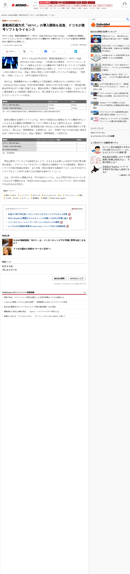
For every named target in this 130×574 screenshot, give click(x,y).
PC (61, 195)
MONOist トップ (76, 278)
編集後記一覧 (125, 175)
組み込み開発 (13, 15)
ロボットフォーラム (98, 133)
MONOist (4, 15)
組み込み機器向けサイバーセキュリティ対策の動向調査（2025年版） (30, 307)
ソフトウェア (24, 195)
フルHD (8, 198)
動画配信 (36, 198)
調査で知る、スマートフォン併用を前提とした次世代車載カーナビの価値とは (34, 297)
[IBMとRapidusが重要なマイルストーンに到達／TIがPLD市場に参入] (40, 218)
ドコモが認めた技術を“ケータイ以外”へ (32, 249)
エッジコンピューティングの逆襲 (102, 136)
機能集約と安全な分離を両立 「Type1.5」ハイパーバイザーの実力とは (31, 311)
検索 (128, 19)
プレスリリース (9, 270)
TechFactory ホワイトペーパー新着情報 (18, 292)
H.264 (16, 198)
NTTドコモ (36, 195)
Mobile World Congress (58, 198)
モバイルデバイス (50, 195)
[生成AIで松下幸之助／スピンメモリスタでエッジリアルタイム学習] (39, 214)
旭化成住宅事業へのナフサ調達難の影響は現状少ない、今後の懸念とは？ (116, 159)
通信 (80, 195)
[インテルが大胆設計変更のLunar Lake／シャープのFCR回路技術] (38, 226)
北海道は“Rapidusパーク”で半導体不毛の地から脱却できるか (116, 169)
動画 (7, 195)
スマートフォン (70, 195)
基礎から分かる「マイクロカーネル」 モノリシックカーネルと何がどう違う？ (35, 316)
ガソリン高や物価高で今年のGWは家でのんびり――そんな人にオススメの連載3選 (116, 149)
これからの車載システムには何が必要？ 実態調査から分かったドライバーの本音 (35, 302)
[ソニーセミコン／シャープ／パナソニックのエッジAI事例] (35, 222)
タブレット (26, 198)
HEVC (14, 195)
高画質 (45, 198)
